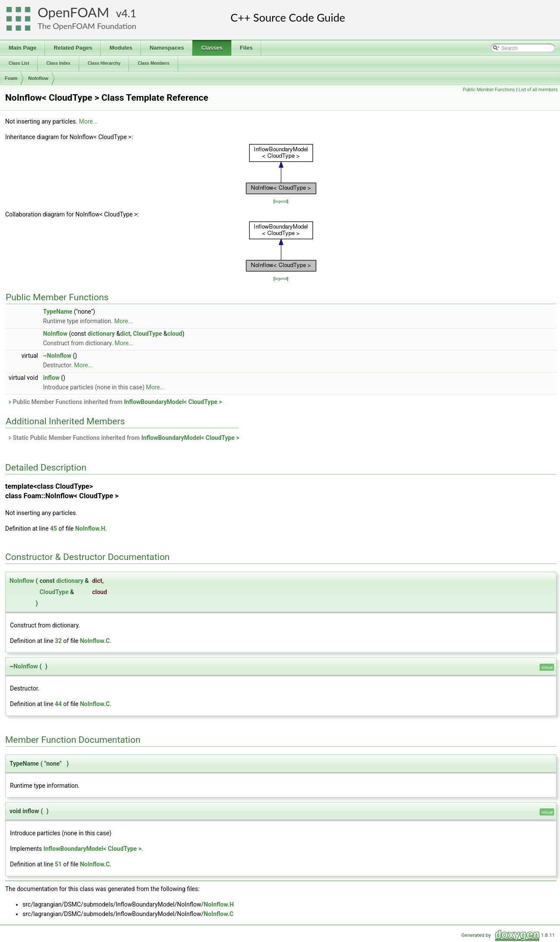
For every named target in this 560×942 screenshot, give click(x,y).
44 (58, 703)
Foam (11, 78)
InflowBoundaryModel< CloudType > (173, 401)
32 (58, 640)
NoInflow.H (90, 528)
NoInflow (38, 78)
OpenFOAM (73, 12)
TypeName (58, 311)
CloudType (147, 333)
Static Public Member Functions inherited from (123, 437)
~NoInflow (57, 355)
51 (58, 864)
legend (281, 201)
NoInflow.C (95, 640)
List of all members (538, 89)
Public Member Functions (489, 89)
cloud (174, 333)
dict (125, 333)
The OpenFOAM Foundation (87, 26)
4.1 (129, 13)
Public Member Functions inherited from (114, 401)
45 (53, 528)
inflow (51, 377)
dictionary (101, 333)
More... (88, 121)
